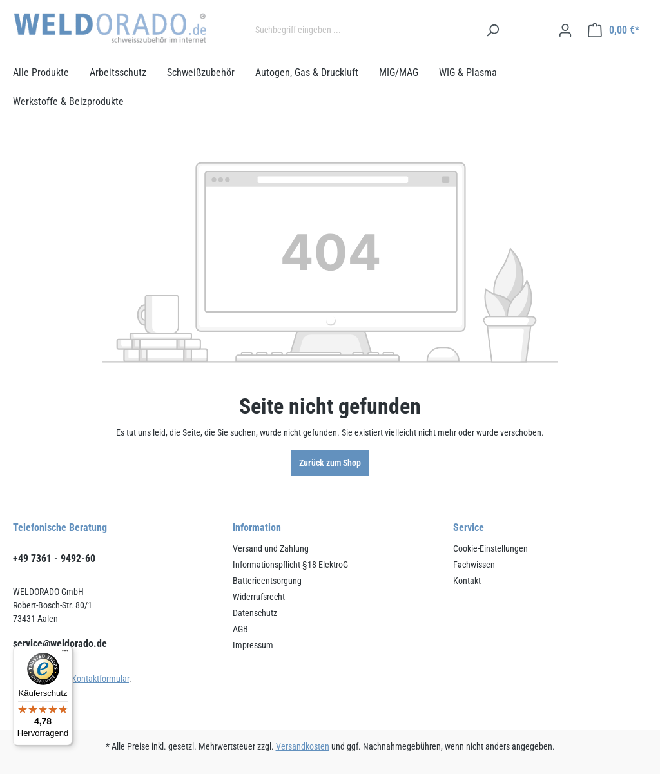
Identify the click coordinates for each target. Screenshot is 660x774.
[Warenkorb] (613, 30)
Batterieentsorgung (267, 581)
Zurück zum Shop (330, 463)
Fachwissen (474, 564)
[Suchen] (492, 30)
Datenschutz (255, 613)
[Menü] (65, 653)
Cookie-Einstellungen (490, 548)
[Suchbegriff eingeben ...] (363, 30)
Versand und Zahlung (271, 548)
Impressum (253, 645)
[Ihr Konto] (565, 30)
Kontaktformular (100, 678)
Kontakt (467, 581)
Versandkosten (302, 746)
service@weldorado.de (60, 643)
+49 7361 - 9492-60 (54, 558)
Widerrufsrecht (259, 597)
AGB (240, 629)
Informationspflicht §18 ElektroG (290, 564)
